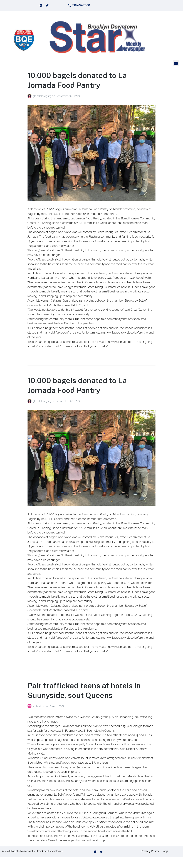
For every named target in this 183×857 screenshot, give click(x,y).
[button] (176, 63)
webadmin (39, 706)
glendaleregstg (42, 96)
